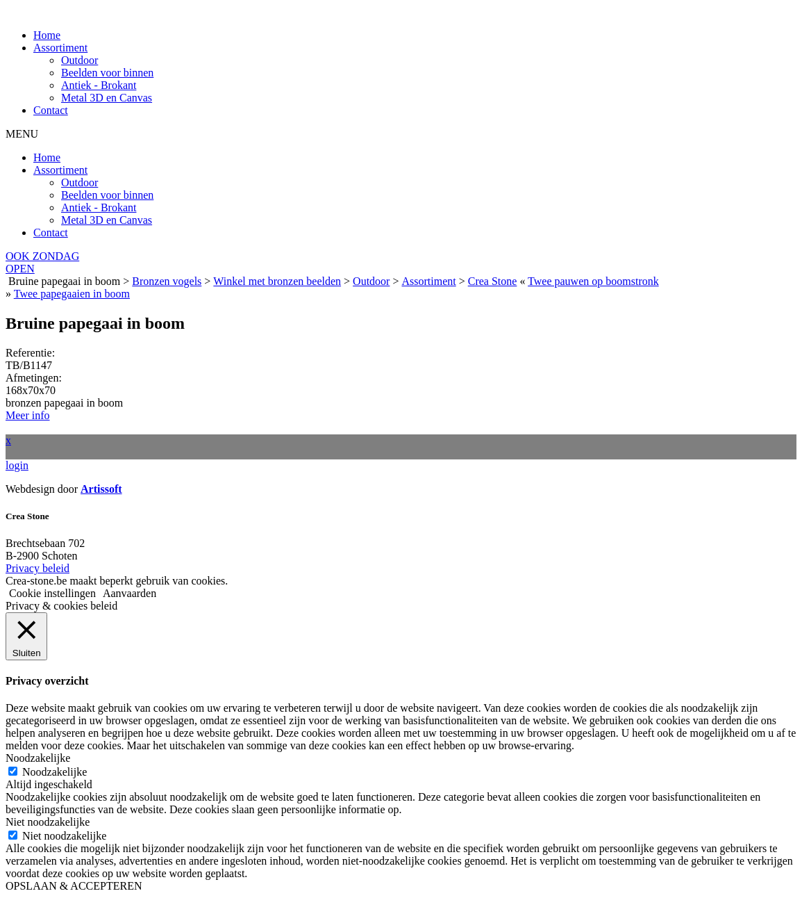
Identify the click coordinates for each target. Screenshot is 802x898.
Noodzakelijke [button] (38, 758)
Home (46, 35)
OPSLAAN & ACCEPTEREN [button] (74, 886)
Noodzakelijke (54, 772)
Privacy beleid (37, 568)
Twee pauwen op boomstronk (593, 281)
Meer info (28, 415)
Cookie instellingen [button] (52, 593)
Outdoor (79, 60)
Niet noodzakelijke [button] (48, 822)
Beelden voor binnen (107, 73)
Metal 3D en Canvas (106, 98)
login (17, 465)
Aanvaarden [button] (129, 593)
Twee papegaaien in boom (72, 294)
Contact (50, 110)
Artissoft (101, 489)
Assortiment (60, 48)
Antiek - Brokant (98, 85)
